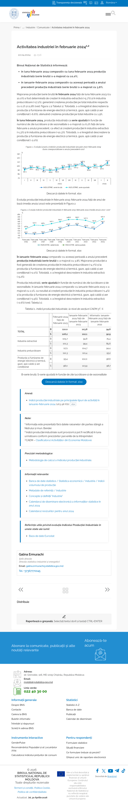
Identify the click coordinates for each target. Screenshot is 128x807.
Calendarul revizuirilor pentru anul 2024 (51, 511)
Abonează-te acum (96, 643)
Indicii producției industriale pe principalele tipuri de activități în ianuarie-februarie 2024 (64, 402)
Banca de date (74, 709)
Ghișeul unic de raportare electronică (86, 757)
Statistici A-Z (72, 705)
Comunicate (43, 27)
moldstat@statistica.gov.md (38, 682)
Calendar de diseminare (79, 719)
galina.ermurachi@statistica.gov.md (44, 566)
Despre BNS (18, 705)
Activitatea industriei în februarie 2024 (71, 27)
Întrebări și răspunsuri (22, 723)
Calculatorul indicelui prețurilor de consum (34, 755)
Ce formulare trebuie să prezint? (83, 752)
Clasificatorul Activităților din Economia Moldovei (63, 440)
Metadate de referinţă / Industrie (47, 490)
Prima (17, 27)
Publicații (71, 714)
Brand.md (112, 776)
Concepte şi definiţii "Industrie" (46, 496)
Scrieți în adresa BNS (22, 728)
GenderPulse (18, 742)
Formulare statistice (76, 742)
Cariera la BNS (19, 714)
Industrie (30, 27)
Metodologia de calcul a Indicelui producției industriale (60, 460)
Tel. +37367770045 (29, 570)
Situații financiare (75, 747)
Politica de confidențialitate (31, 792)
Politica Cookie (42, 788)
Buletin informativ (20, 719)
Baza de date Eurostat (41, 536)
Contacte (16, 709)
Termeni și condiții (23, 788)
